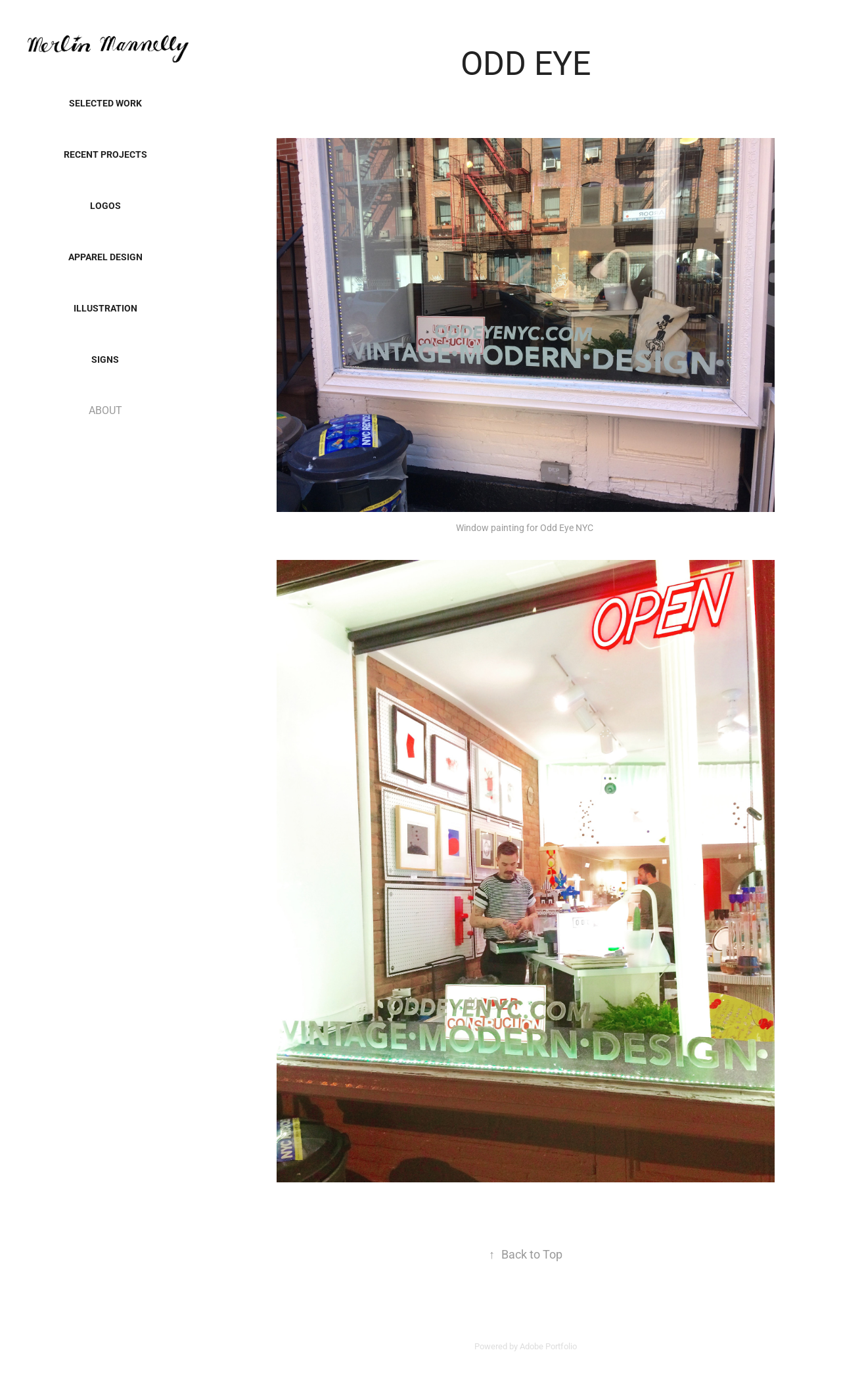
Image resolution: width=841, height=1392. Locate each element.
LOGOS (105, 205)
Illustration (105, 308)
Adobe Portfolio (548, 1346)
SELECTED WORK (105, 103)
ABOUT (105, 410)
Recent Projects (105, 154)
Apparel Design (105, 256)
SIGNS (105, 359)
